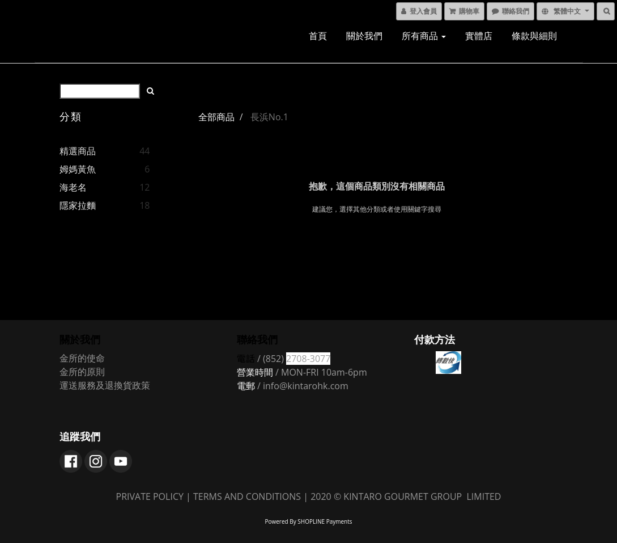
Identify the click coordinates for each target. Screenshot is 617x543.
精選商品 (77, 151)
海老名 (73, 187)
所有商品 (424, 36)
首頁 (318, 36)
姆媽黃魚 (77, 169)
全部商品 (216, 117)
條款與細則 (534, 36)
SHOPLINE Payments (324, 521)
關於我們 (364, 36)
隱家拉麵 (77, 205)
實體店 (478, 36)
